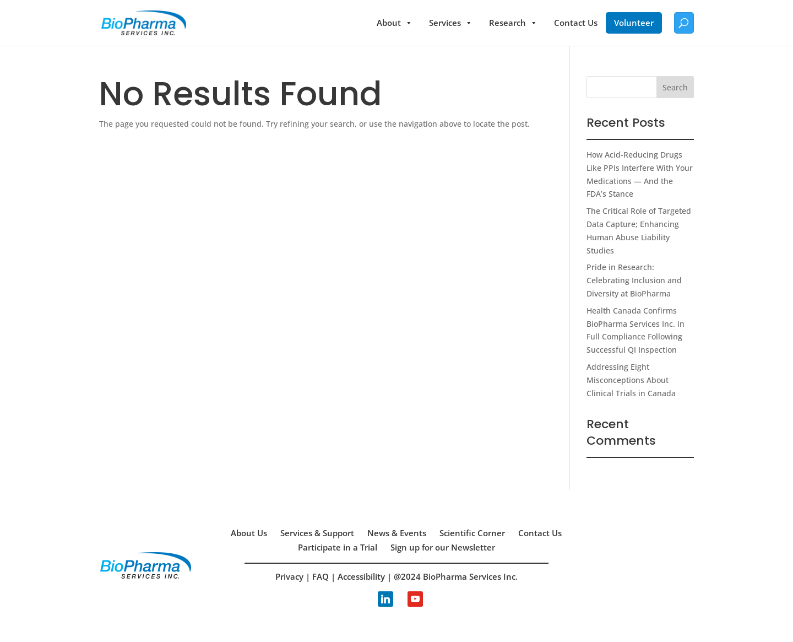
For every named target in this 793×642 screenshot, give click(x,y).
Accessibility (361, 576)
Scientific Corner (472, 532)
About (394, 23)
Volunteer (634, 22)
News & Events (396, 532)
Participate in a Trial (337, 547)
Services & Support (317, 532)
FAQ (320, 576)
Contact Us (576, 22)
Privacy (289, 576)
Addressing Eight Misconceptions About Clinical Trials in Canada (631, 380)
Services (450, 23)
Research (513, 23)
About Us (249, 532)
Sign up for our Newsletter (442, 547)
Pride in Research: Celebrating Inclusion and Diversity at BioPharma (634, 280)
